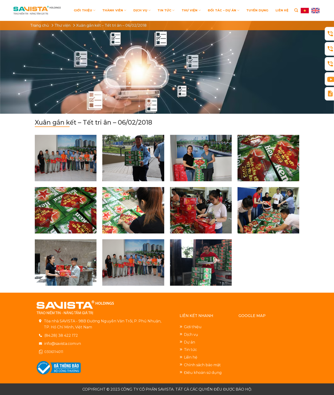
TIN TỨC (165, 10)
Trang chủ (39, 25)
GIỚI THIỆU (84, 10)
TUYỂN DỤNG (257, 10)
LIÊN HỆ (282, 10)
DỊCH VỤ (142, 10)
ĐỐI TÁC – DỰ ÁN (223, 10)
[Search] (296, 10)
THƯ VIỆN (191, 10)
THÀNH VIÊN (114, 10)
